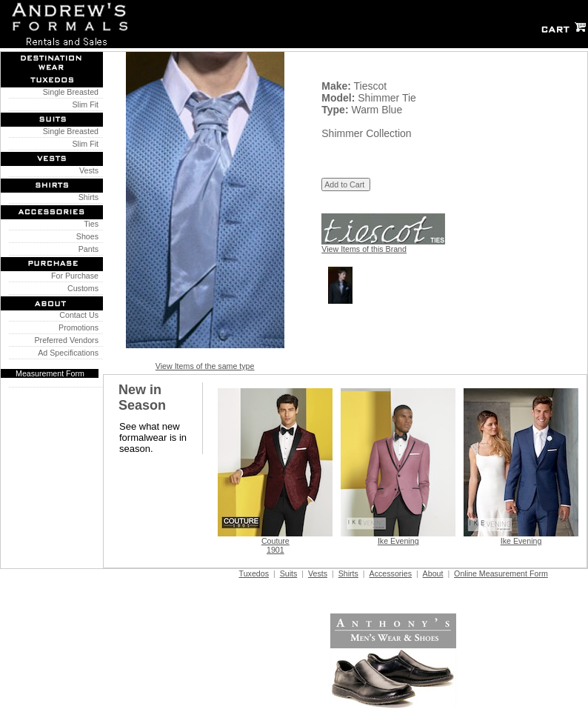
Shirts (86, 197)
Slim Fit (83, 104)
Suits (289, 573)
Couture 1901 (275, 545)
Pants (86, 248)
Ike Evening (398, 540)
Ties (89, 223)
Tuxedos (254, 573)
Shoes (85, 236)
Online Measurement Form (501, 573)
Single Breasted (68, 91)
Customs (80, 288)
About (433, 573)
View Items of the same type (205, 366)
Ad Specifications (68, 352)
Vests (86, 170)
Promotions (76, 327)
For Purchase (72, 275)
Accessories (391, 573)
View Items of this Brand (364, 248)
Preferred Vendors (64, 340)
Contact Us (76, 314)
